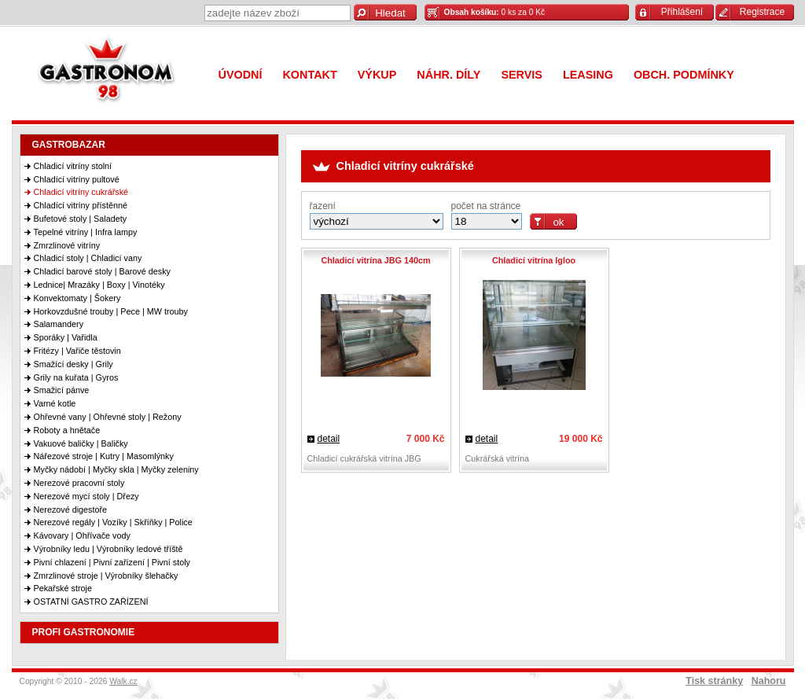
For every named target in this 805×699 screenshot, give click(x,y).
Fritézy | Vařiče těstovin (77, 350)
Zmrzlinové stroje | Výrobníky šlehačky (106, 575)
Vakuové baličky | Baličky (81, 443)
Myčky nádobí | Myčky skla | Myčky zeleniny (116, 469)
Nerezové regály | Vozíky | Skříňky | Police (113, 522)
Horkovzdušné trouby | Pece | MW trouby (111, 311)
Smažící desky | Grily (73, 364)
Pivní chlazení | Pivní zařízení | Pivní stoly (112, 562)
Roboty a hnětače (67, 430)
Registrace (762, 11)
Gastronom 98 (110, 73)
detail (329, 438)
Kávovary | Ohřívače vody (82, 535)
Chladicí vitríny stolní (73, 166)
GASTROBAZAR (68, 144)
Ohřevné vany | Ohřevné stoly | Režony (108, 416)
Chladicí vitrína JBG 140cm (375, 260)
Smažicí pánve (62, 390)
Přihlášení (682, 11)
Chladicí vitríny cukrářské (81, 192)
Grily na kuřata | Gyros (76, 377)
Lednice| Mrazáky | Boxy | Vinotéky (99, 284)
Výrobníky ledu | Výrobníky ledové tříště (108, 549)
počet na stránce (486, 206)
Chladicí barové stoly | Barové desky (102, 271)
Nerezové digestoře (71, 509)
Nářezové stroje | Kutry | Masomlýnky (104, 456)
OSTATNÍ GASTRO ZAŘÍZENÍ (91, 601)
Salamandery (59, 324)
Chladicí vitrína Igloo (533, 260)
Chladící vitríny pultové (76, 179)
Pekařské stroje (63, 588)
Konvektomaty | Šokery (77, 298)
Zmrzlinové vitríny (67, 245)
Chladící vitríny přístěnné (80, 205)
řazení (323, 206)
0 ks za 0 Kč (495, 12)
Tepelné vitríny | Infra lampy (86, 232)
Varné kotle (55, 403)
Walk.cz (123, 681)
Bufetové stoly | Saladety (80, 218)
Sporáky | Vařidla (65, 337)
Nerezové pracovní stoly (79, 482)
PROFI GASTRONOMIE (83, 632)
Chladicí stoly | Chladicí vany (88, 258)
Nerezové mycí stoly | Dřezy (86, 496)
